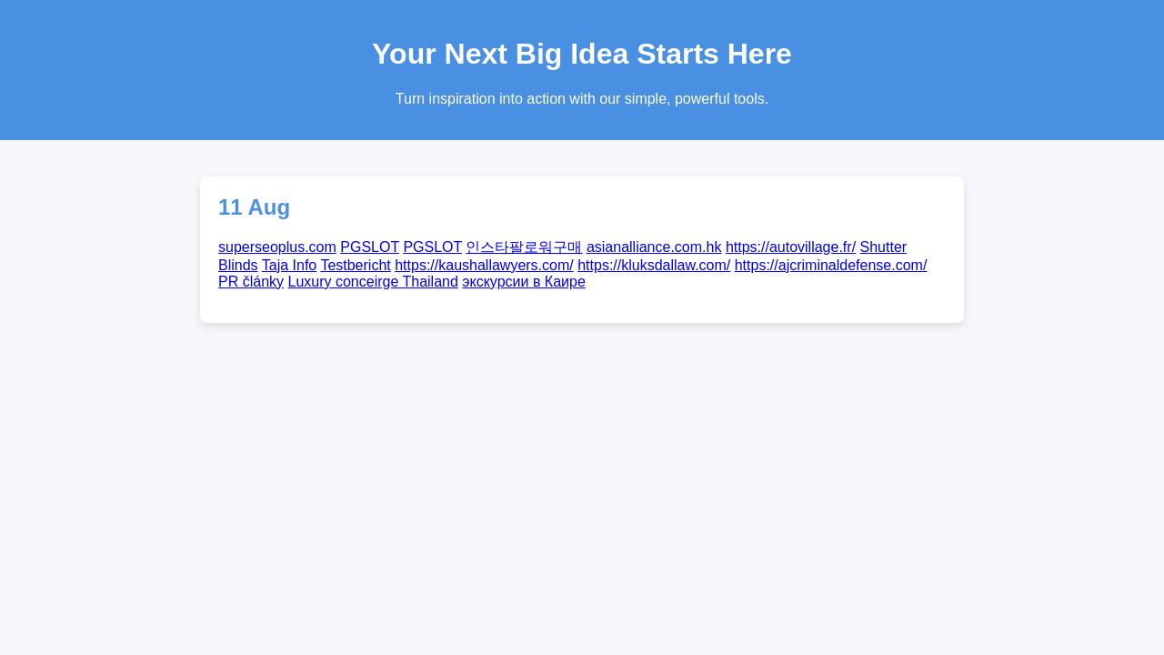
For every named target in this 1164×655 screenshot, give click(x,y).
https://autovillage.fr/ (791, 247)
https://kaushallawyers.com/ (484, 265)
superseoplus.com (277, 247)
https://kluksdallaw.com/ (653, 265)
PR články (251, 281)
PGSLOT (369, 247)
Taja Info (289, 265)
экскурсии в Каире (523, 281)
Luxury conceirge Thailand (372, 281)
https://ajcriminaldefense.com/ (831, 265)
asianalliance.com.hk (654, 247)
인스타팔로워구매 (524, 247)
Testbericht (355, 265)
